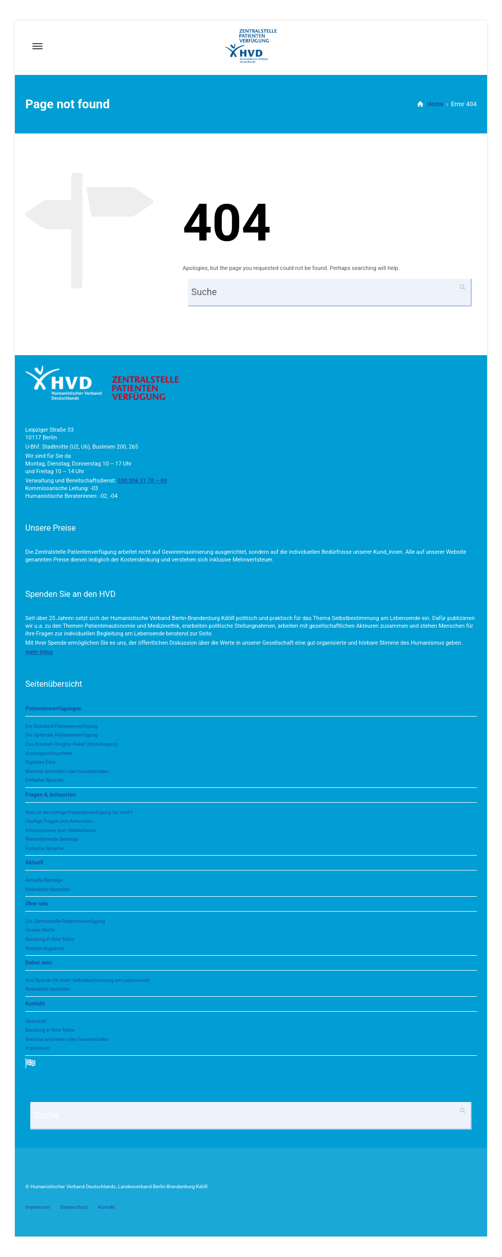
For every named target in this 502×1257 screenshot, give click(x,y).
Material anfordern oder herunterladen (66, 771)
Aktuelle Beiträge (43, 880)
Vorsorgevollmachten (48, 753)
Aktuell (34, 862)
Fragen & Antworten (50, 794)
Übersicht (35, 1021)
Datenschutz (74, 1207)
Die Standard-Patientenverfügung (61, 726)
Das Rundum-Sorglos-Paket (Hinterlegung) (71, 744)
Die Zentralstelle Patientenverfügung (65, 921)
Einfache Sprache (44, 780)
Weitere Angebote (44, 948)
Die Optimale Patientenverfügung (61, 735)
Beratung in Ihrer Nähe (49, 939)
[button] (39, 652)
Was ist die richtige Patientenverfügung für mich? (78, 812)
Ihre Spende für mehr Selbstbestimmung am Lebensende (87, 980)
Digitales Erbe (40, 762)
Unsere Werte (39, 930)
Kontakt (35, 1003)
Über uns (36, 903)
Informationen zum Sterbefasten (60, 830)
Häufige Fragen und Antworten (58, 821)
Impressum (37, 1048)
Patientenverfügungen (53, 708)
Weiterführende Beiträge (51, 839)
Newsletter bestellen (47, 889)
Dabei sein (38, 962)
